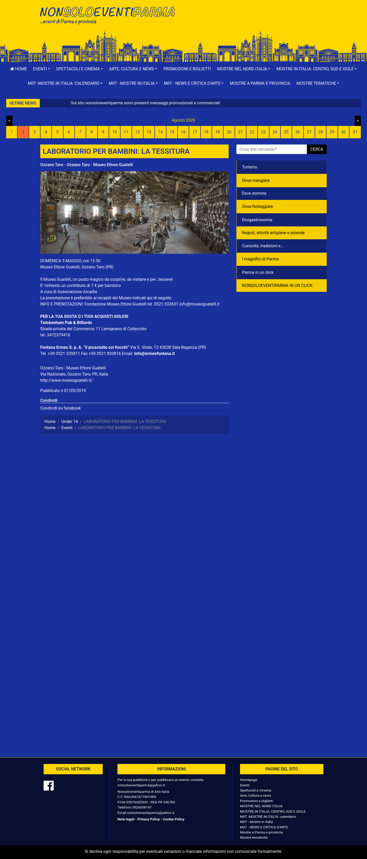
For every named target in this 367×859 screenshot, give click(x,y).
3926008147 (141, 807)
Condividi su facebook (60, 408)
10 (114, 132)
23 (263, 132)
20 (229, 132)
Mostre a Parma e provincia (260, 83)
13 (149, 132)
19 (217, 132)
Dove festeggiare (257, 206)
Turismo (249, 167)
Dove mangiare (256, 180)
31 (355, 132)
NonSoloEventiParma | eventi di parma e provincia (110, 14)
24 (275, 132)
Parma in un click (258, 272)
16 (183, 132)
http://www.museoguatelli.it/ (66, 380)
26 (297, 132)
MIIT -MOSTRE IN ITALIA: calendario (268, 816)
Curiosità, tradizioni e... (263, 245)
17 (194, 132)
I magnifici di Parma (260, 259)
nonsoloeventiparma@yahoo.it (141, 785)
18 (206, 132)
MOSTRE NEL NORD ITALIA (261, 806)
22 (252, 132)
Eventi (245, 785)
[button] (41, 69)
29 (332, 132)
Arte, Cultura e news (255, 795)
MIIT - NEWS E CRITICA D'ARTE (264, 827)
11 (126, 132)
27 (309, 132)
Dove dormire (254, 193)
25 (286, 132)
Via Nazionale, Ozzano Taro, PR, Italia (74, 374)
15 (172, 132)
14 (160, 132)
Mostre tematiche (254, 837)
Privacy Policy (149, 819)
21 (240, 132)
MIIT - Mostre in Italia (256, 822)
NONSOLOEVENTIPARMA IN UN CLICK (277, 285)
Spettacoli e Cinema (255, 790)
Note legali (125, 819)
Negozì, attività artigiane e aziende (273, 232)
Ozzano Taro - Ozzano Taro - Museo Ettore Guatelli (86, 164)
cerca (316, 149)
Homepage (248, 780)
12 (137, 132)
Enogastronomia (257, 219)
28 (320, 132)
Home (18, 68)
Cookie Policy (173, 819)
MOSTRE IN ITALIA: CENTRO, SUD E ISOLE (273, 811)
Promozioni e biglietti (187, 68)
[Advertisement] (257, 21)
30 (343, 132)
